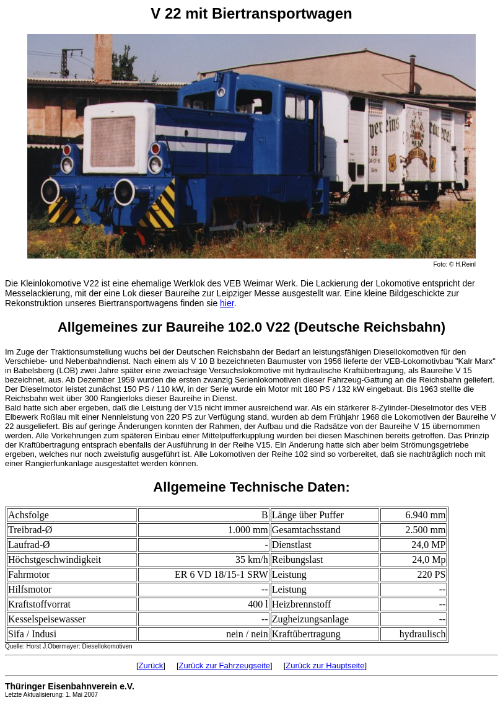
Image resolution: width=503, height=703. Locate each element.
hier (227, 303)
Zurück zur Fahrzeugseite (224, 665)
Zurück (151, 665)
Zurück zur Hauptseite (325, 665)
